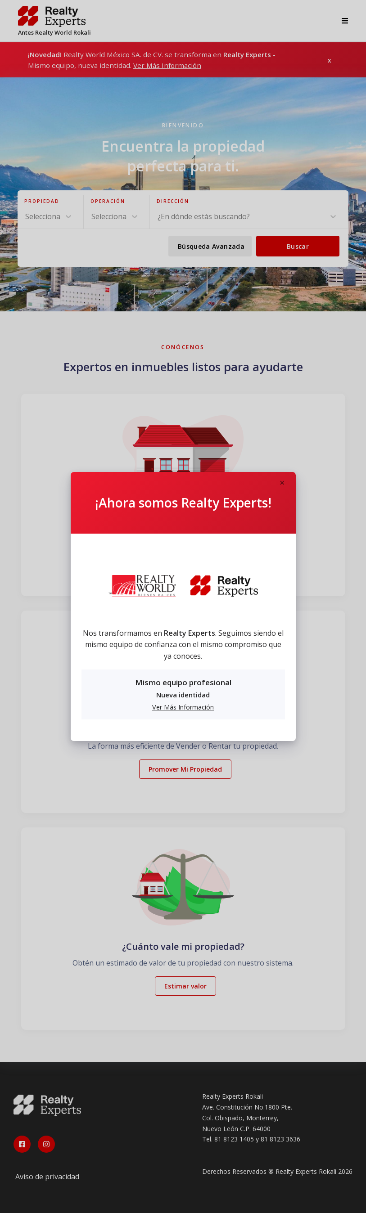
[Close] (282, 483)
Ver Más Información (183, 707)
